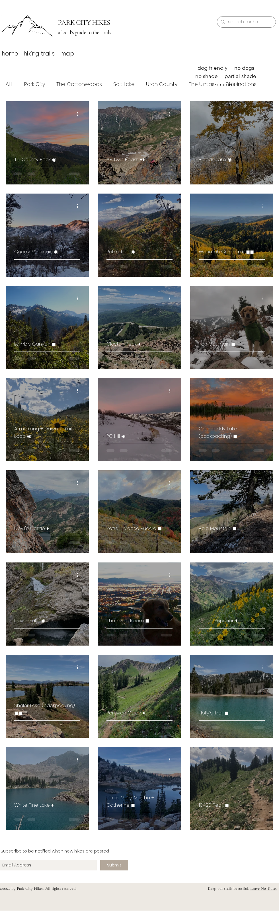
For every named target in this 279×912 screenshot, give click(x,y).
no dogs (244, 68)
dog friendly (212, 68)
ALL (9, 84)
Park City (34, 84)
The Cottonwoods (79, 84)
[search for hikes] (246, 22)
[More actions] (79, 113)
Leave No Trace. (263, 888)
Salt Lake (124, 84)
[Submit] (114, 865)
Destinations (241, 84)
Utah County (161, 84)
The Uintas (201, 84)
